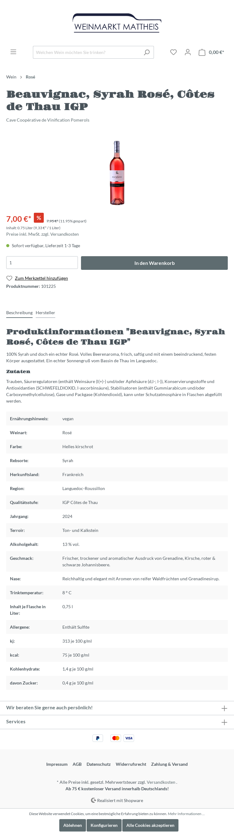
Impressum (57, 764)
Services (15, 721)
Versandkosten (161, 782)
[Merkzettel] (173, 52)
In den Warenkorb (154, 263)
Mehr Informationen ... (186, 813)
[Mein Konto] (188, 52)
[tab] (19, 312)
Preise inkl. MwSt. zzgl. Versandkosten (42, 234)
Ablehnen (72, 825)
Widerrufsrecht (131, 764)
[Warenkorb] (211, 52)
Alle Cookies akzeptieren (150, 825)
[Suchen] (146, 52)
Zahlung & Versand (169, 764)
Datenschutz (99, 764)
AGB (77, 764)
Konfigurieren (104, 825)
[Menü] (13, 52)
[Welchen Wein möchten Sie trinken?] (86, 52)
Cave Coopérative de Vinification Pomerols (47, 120)
